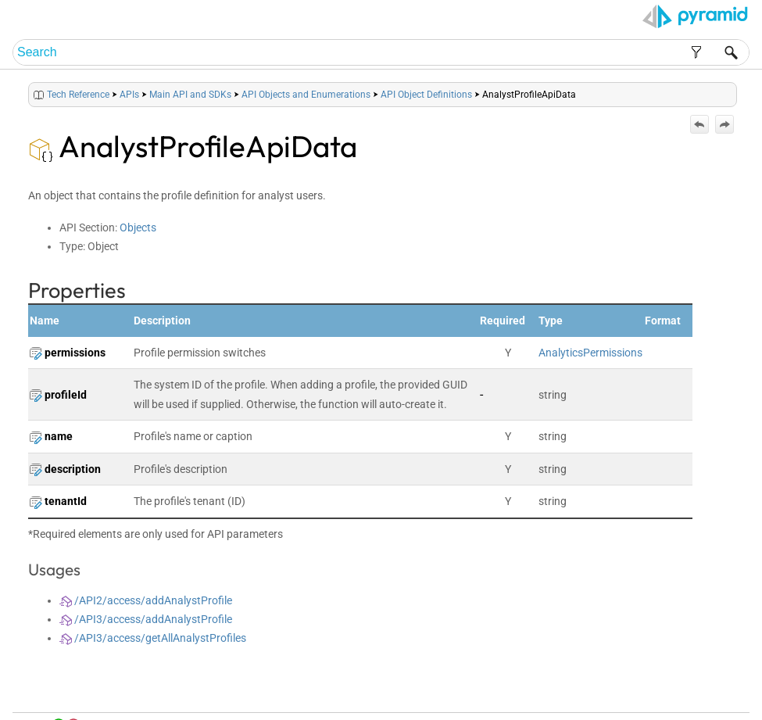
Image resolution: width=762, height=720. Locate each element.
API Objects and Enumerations (305, 94)
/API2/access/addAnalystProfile (145, 600)
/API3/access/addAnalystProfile (145, 619)
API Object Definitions (426, 94)
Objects (138, 227)
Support (719, 690)
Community (675, 690)
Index (635, 690)
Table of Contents (583, 690)
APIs (129, 94)
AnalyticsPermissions (590, 352)
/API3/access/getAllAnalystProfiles (152, 638)
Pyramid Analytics (648, 709)
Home (530, 690)
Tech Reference (78, 94)
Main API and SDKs (190, 94)
